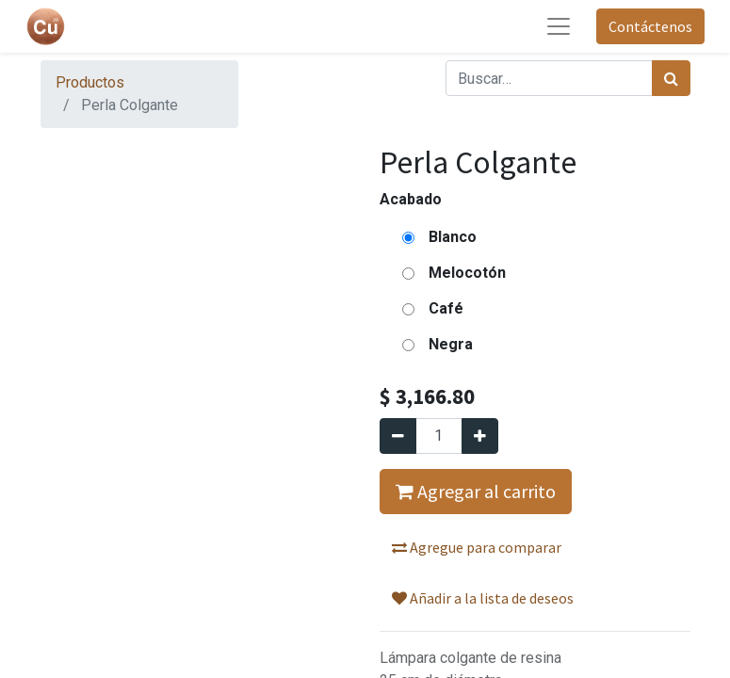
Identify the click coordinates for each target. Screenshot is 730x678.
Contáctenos (650, 26)
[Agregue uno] (480, 436)
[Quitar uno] (398, 436)
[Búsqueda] (671, 78)
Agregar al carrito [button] (476, 491)
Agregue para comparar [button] (476, 547)
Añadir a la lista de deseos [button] (483, 598)
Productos (90, 82)
